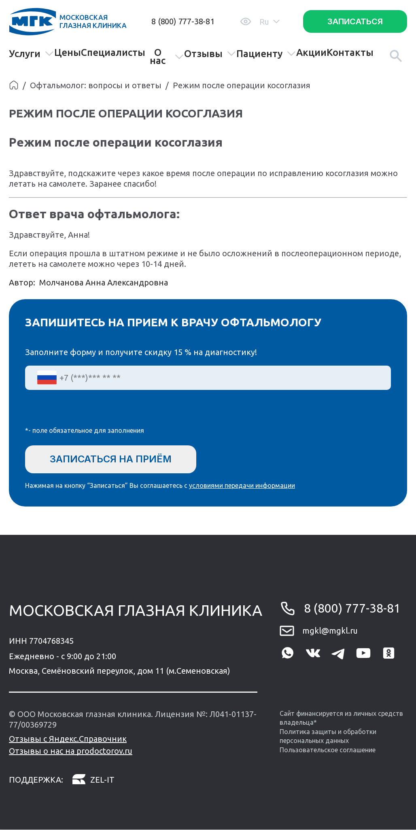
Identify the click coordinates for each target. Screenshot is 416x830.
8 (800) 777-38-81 (182, 21)
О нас (167, 57)
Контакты (350, 53)
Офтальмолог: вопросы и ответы (95, 85)
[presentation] (86, 413)
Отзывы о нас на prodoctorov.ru (70, 751)
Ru (269, 21)
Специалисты (113, 53)
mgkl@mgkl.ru (330, 630)
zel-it (93, 780)
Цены (67, 53)
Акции (311, 53)
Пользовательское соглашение (328, 749)
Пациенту (266, 54)
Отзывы (210, 54)
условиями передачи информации (242, 485)
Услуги (31, 54)
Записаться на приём (111, 459)
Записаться (355, 21)
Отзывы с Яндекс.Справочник (68, 739)
